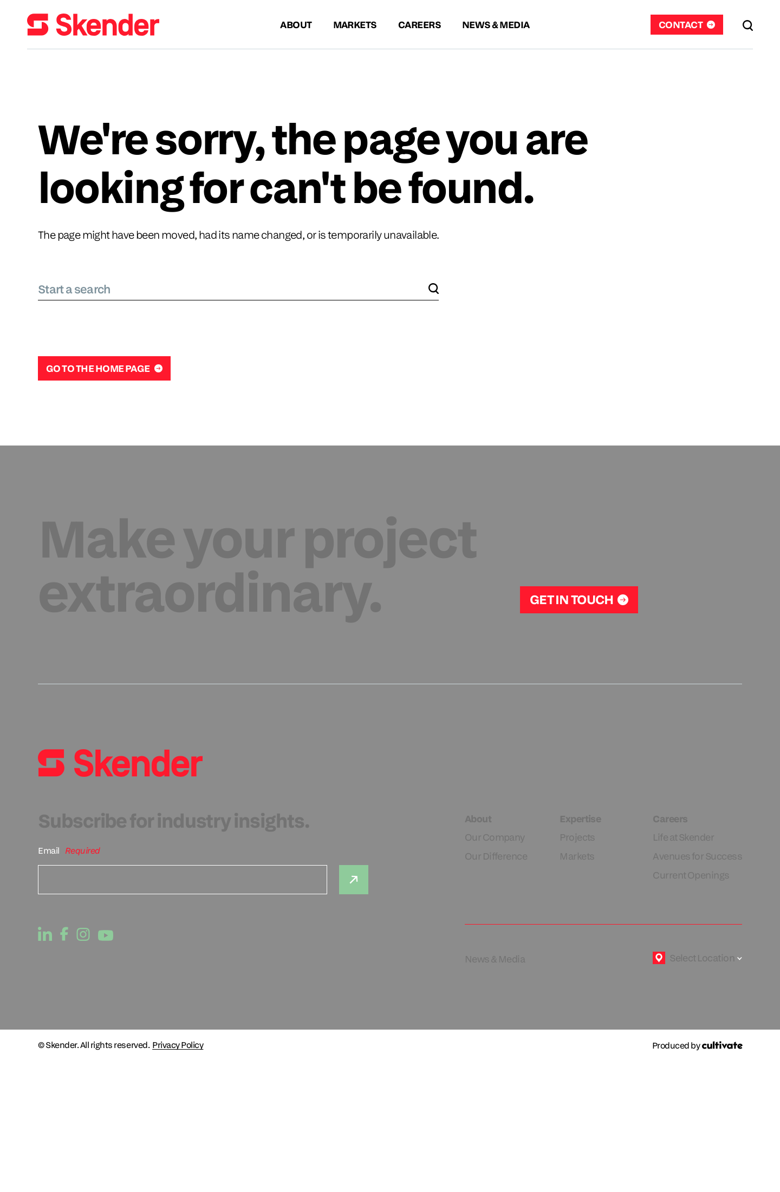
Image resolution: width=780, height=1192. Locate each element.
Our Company (495, 837)
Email (49, 851)
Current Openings (691, 875)
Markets (577, 856)
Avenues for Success (697, 856)
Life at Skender (683, 837)
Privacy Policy (177, 1045)
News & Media (495, 959)
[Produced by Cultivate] (697, 1045)
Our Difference (496, 856)
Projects (577, 837)
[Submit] (353, 879)
